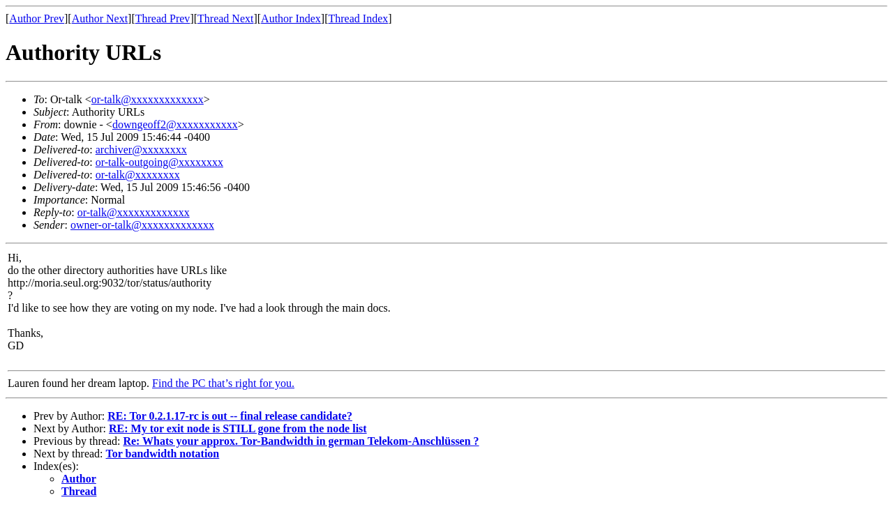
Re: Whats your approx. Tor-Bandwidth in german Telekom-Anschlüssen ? (301, 441)
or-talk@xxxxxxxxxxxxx (147, 99)
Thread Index (359, 18)
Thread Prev (162, 18)
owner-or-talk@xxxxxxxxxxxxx (142, 225)
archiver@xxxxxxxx (141, 149)
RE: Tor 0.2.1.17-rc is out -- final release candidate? (229, 416)
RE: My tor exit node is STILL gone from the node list (238, 428)
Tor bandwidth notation (163, 453)
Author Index (291, 18)
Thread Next (225, 18)
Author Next (100, 18)
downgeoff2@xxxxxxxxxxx (175, 124)
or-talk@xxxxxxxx (138, 175)
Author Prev (36, 18)
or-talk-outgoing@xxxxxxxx (159, 162)
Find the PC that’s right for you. (223, 383)
